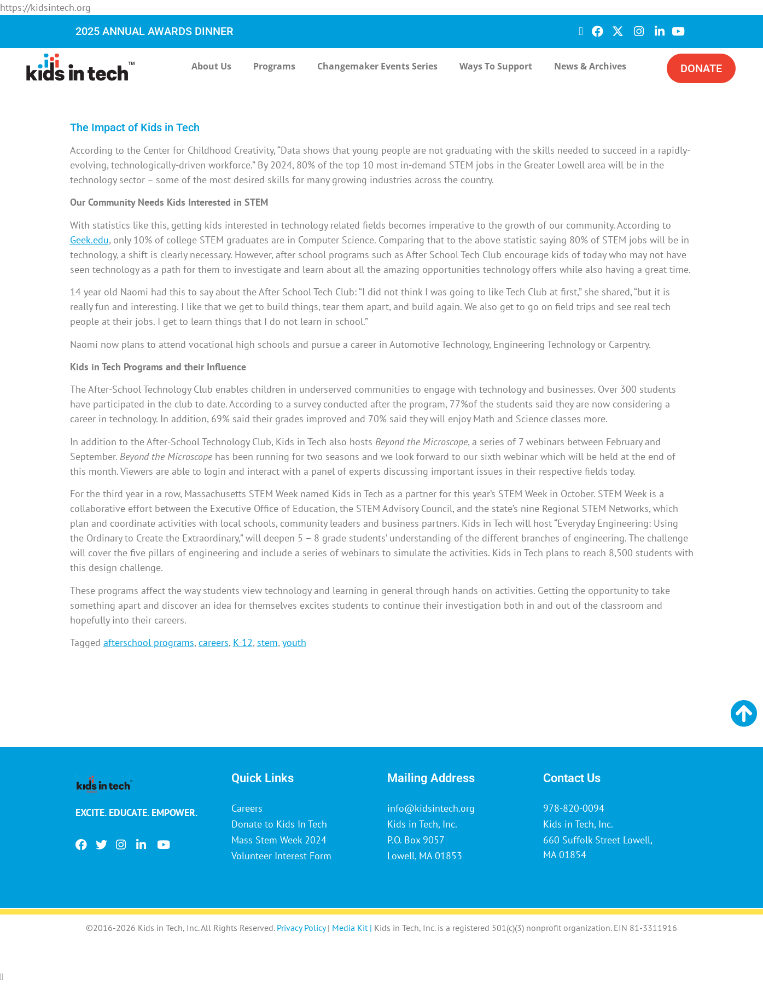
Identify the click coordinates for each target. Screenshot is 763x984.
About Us (211, 66)
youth (294, 642)
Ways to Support (495, 66)
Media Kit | (353, 927)
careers (214, 642)
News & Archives (590, 66)
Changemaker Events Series (377, 66)
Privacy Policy (301, 927)
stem (267, 642)
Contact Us (572, 778)
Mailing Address (431, 778)
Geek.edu (89, 240)
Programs (274, 66)
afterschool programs (148, 642)
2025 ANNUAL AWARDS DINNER (154, 31)
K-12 (243, 642)
